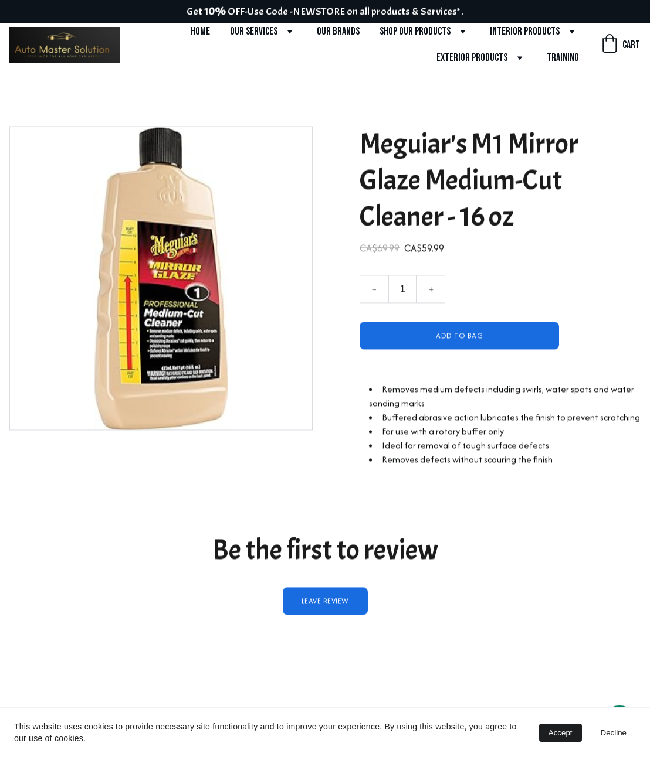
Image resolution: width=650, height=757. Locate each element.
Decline (614, 732)
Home (200, 31)
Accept (561, 732)
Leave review (325, 607)
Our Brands (338, 31)
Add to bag (459, 341)
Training (563, 58)
